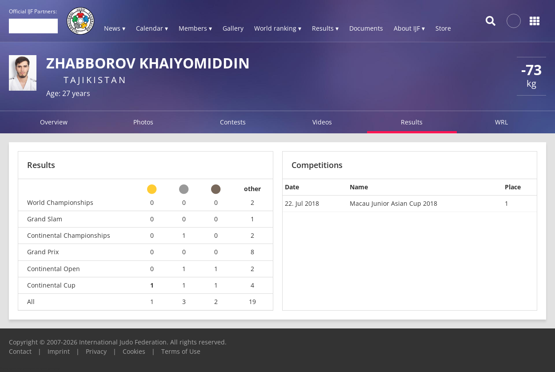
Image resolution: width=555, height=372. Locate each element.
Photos (143, 122)
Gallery (233, 28)
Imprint (59, 351)
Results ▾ (325, 28)
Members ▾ (195, 28)
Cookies (134, 351)
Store (443, 28)
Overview (54, 122)
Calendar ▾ (152, 28)
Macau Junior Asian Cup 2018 (393, 203)
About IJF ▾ (409, 28)
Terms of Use (180, 351)
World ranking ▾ (277, 28)
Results (412, 122)
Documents (366, 28)
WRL (501, 122)
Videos (322, 122)
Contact (20, 351)
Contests (233, 122)
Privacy (96, 351)
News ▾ (114, 28)
